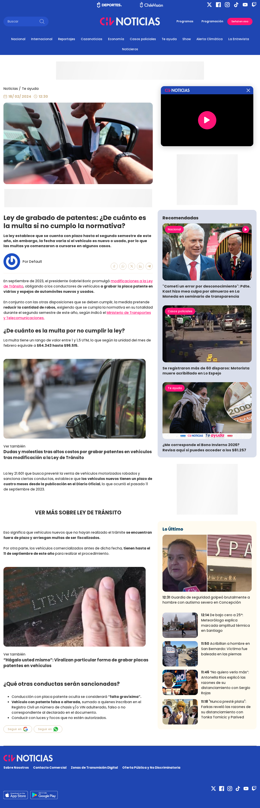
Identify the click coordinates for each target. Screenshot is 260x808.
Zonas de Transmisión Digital (94, 767)
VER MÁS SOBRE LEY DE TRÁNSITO (78, 512)
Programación (212, 21)
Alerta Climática (209, 39)
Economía (116, 39)
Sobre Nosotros (16, 767)
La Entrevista (238, 39)
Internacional (41, 39)
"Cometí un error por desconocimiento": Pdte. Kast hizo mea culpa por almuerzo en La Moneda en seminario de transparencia (206, 291)
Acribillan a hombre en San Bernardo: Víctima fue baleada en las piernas (225, 649)
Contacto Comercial (50, 767)
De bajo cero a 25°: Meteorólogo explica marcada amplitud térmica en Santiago (225, 623)
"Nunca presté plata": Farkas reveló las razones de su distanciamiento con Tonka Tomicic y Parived (226, 709)
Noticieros (130, 49)
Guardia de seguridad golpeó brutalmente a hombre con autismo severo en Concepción (206, 600)
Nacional (18, 39)
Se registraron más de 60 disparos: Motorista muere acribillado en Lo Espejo (205, 371)
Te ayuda (169, 39)
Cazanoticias (91, 39)
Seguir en (18, 729)
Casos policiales (143, 39)
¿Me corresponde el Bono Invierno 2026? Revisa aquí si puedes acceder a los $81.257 (204, 447)
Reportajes (66, 39)
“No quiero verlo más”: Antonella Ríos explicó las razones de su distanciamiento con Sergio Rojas (225, 682)
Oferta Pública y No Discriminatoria (151, 767)
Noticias (10, 88)
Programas (185, 21)
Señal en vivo (239, 21)
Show (186, 39)
